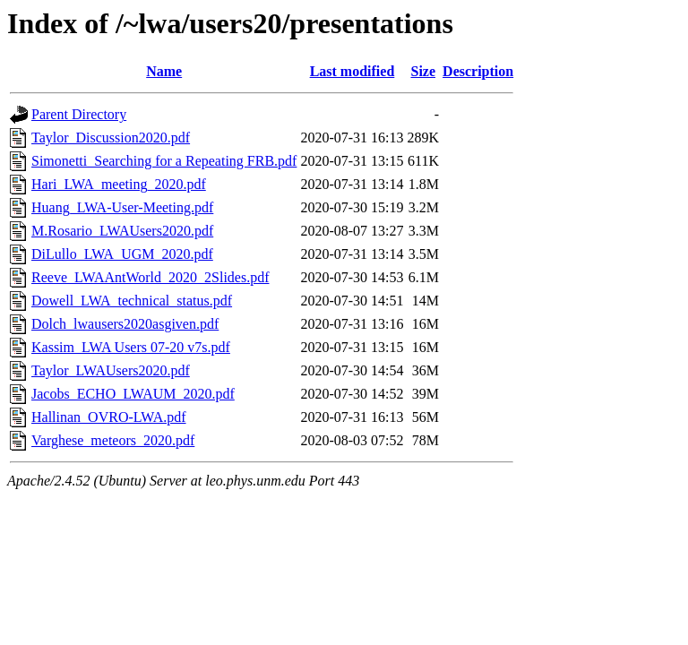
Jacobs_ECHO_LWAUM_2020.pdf (133, 393)
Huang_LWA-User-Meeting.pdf (122, 207)
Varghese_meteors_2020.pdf (112, 440)
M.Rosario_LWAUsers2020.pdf (122, 230)
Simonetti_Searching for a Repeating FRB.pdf (164, 160)
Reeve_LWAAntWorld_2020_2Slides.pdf (150, 277)
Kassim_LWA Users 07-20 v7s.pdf (130, 347)
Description (478, 71)
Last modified (352, 71)
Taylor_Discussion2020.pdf (110, 137)
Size (423, 71)
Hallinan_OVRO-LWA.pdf (108, 417)
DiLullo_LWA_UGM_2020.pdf (122, 254)
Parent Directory (78, 114)
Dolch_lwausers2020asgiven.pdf (125, 323)
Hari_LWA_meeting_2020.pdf (118, 184)
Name (164, 71)
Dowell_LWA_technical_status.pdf (131, 300)
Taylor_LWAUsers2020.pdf (110, 370)
